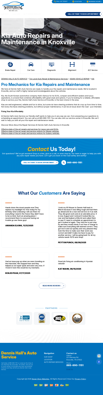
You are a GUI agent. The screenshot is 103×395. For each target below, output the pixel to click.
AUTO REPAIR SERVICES (32, 14)
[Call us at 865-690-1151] (71, 162)
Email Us (69, 369)
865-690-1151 (44, 118)
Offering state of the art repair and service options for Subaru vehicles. (30, 133)
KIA (92, 79)
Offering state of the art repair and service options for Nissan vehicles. (30, 131)
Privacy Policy (80, 379)
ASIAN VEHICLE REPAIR (79, 79)
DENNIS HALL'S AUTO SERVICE (14, 79)
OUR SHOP (5, 14)
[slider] (8, 202)
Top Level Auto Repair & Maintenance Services (48, 79)
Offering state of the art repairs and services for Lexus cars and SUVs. (30, 129)
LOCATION (16, 14)
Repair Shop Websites (40, 379)
